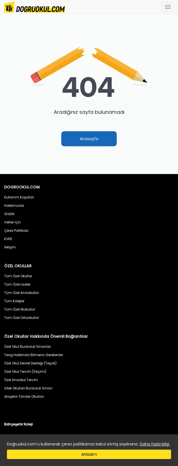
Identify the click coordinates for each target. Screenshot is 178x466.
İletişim (10, 247)
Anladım (89, 454)
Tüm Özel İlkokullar (19, 309)
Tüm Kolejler (14, 301)
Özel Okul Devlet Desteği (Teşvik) (30, 363)
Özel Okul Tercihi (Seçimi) (25, 371)
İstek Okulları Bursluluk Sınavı (28, 388)
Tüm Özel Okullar (18, 276)
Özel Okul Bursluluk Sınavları (27, 346)
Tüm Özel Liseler (17, 284)
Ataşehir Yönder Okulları (24, 396)
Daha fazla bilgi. (155, 444)
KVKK (8, 238)
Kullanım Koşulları (19, 197)
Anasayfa (89, 139)
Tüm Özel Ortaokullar (21, 317)
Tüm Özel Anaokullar (21, 292)
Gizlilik (9, 213)
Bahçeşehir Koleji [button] (18, 424)
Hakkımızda (14, 205)
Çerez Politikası (16, 230)
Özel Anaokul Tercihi (21, 379)
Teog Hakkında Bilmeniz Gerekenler (33, 354)
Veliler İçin (12, 222)
